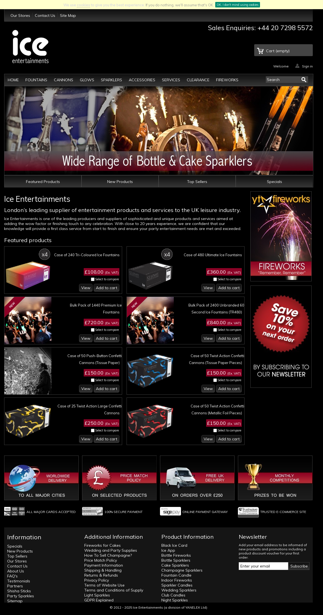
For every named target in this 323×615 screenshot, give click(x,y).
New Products (120, 181)
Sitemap (15, 600)
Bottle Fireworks (176, 555)
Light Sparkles (97, 595)
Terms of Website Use (104, 585)
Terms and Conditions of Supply (113, 590)
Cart (278, 50)
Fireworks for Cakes (102, 545)
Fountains (36, 79)
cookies (83, 5)
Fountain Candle (176, 575)
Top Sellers (197, 181)
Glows (87, 79)
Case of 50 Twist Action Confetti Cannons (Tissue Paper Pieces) (216, 359)
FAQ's (12, 576)
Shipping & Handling (103, 570)
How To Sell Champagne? (108, 555)
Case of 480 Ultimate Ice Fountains (213, 255)
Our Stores (20, 15)
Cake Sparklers (175, 565)
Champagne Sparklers (182, 570)
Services (171, 79)
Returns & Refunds (101, 575)
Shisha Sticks (19, 590)
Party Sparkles (20, 595)
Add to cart (106, 287)
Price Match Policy (100, 560)
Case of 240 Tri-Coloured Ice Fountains (87, 255)
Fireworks (227, 79)
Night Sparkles (174, 600)
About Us (15, 571)
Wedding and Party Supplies (110, 550)
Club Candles (173, 595)
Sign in (307, 66)
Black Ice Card (174, 545)
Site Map (68, 15)
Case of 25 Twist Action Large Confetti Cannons (89, 409)
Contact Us (45, 15)
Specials (274, 181)
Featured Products (43, 181)
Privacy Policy (96, 580)
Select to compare (107, 279)
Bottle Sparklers (175, 560)
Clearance (198, 79)
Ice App (168, 550)
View (85, 287)
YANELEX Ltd (195, 607)
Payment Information (103, 565)
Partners (15, 585)
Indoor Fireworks (176, 580)
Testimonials (18, 581)
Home (13, 79)
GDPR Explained (99, 600)
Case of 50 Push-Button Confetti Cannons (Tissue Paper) (94, 359)
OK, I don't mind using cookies (238, 5)
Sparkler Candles (177, 585)
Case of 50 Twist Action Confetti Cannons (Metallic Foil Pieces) (217, 409)
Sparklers (111, 79)
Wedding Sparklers (178, 590)
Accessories (142, 79)
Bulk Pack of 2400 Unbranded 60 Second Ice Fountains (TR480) (216, 308)
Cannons (63, 79)
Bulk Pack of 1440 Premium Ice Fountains (96, 308)
